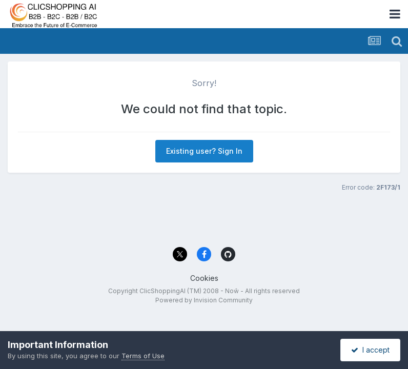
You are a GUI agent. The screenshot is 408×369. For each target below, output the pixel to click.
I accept (370, 349)
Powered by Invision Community (204, 300)
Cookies (204, 278)
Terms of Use (143, 356)
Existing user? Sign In (204, 151)
